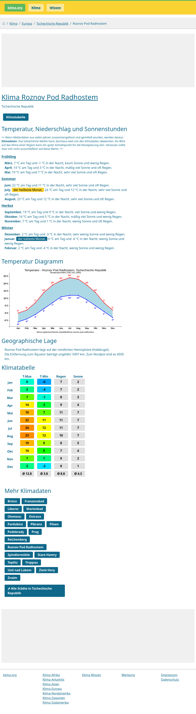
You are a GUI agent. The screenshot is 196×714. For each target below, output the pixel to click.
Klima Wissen (91, 675)
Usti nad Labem (19, 570)
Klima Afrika (51, 675)
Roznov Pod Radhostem (25, 547)
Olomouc (14, 516)
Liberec (13, 509)
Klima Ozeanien (53, 698)
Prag (35, 532)
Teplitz (13, 562)
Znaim (12, 578)
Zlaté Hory (47, 570)
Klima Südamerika (55, 702)
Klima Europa (52, 689)
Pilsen (54, 524)
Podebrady (16, 532)
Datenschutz (170, 679)
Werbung (128, 675)
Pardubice (15, 524)
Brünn (12, 501)
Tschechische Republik (52, 23)
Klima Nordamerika (56, 693)
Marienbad (34, 509)
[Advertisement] (98, 60)
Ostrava (35, 516)
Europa (27, 23)
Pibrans (36, 524)
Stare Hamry (47, 555)
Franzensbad (34, 501)
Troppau (31, 562)
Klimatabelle (15, 117)
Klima (13, 23)
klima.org (15, 8)
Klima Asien (50, 684)
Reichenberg (17, 539)
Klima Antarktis (53, 679)
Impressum (169, 675)
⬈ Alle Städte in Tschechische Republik (30, 590)
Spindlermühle (19, 555)
